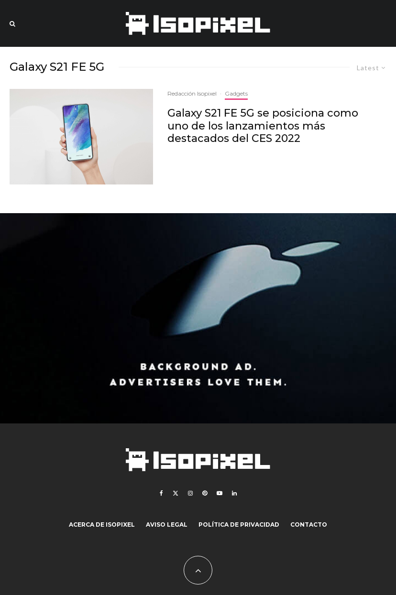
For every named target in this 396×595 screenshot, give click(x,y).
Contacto (308, 524)
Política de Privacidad (238, 524)
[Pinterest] (205, 493)
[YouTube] (219, 493)
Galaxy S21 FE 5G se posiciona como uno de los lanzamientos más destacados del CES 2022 (262, 126)
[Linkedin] (234, 493)
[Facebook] (161, 493)
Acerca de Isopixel (102, 524)
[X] (175, 493)
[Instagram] (190, 493)
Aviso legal (166, 524)
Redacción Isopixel (192, 93)
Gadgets (236, 93)
